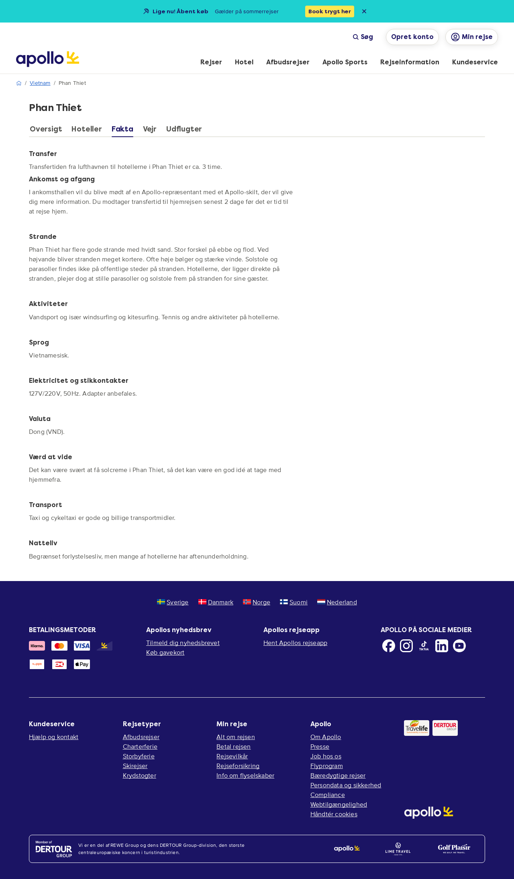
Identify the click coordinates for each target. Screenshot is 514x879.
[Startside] (47, 59)
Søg (363, 37)
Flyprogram (326, 765)
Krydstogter (139, 775)
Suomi (294, 602)
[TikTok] (424, 646)
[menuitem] (211, 62)
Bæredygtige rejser (338, 775)
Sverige (172, 602)
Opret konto (412, 37)
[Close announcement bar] (364, 11)
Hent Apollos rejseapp (295, 642)
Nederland (337, 602)
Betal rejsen (233, 746)
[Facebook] (389, 646)
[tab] (48, 131)
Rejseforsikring (237, 765)
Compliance (327, 794)
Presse (319, 746)
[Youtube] (459, 646)
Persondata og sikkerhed (345, 785)
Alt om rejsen (235, 736)
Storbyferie (139, 756)
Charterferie (140, 746)
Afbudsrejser (141, 736)
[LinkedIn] (442, 646)
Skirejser (135, 765)
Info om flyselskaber (245, 775)
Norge (256, 602)
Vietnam (40, 83)
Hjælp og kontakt (53, 736)
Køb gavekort (165, 652)
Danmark (215, 602)
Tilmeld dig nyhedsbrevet (183, 642)
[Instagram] (406, 646)
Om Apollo (325, 736)
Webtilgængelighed (338, 804)
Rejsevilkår (232, 756)
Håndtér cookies (333, 813)
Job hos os (325, 756)
